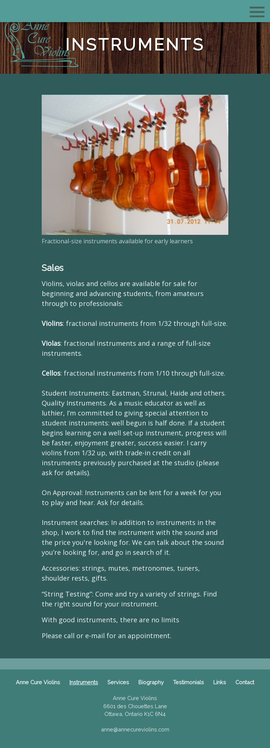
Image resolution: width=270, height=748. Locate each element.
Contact (244, 682)
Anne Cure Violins (38, 682)
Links (219, 682)
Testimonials (188, 682)
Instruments (83, 682)
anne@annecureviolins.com (135, 729)
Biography (151, 682)
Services (118, 682)
